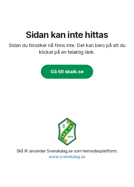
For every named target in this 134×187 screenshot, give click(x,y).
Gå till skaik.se (67, 71)
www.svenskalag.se (67, 156)
